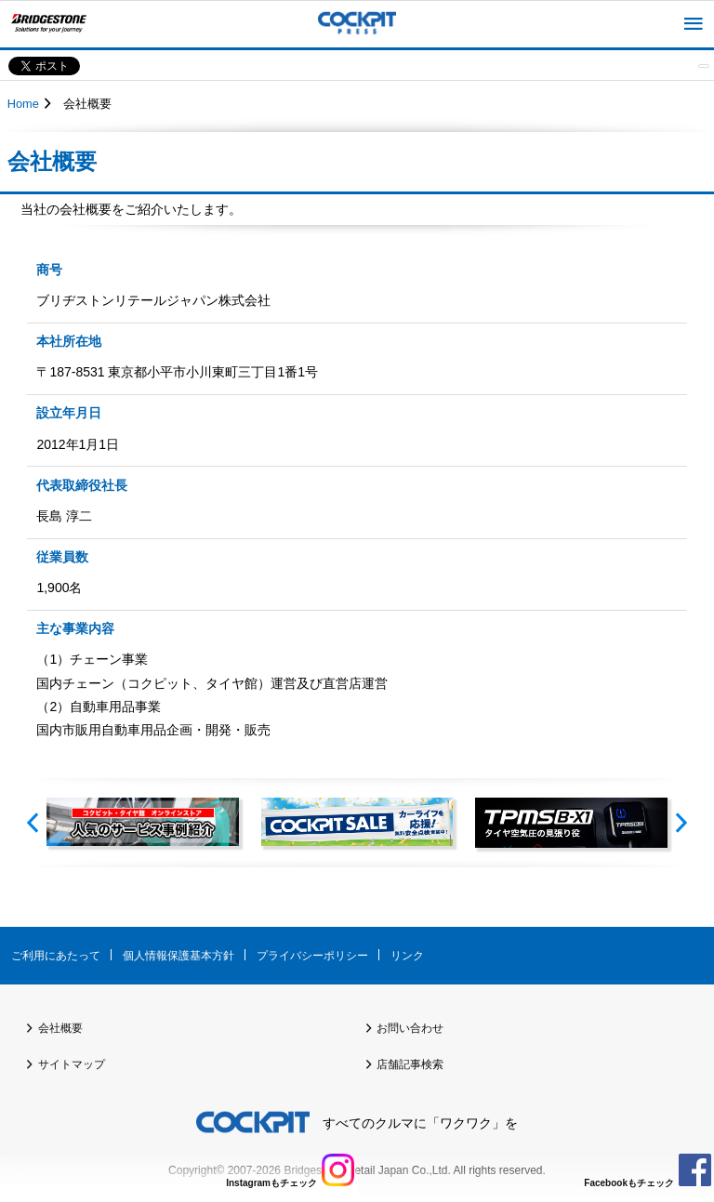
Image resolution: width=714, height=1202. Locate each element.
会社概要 (60, 1028)
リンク (407, 955)
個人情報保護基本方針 (178, 955)
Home (23, 104)
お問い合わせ (410, 1028)
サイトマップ (71, 1064)
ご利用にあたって (55, 955)
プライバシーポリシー (312, 955)
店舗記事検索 (410, 1064)
